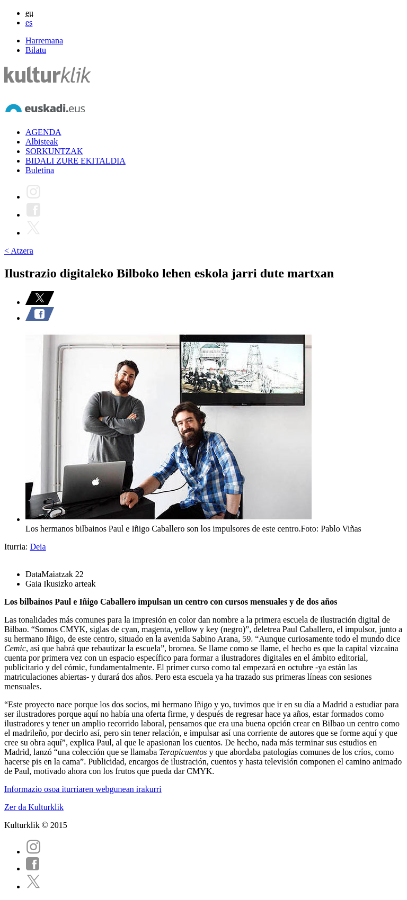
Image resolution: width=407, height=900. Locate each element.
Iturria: (17, 546)
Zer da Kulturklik (34, 807)
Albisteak (41, 141)
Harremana (44, 40)
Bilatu (35, 50)
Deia (38, 546)
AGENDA (43, 132)
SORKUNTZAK (54, 151)
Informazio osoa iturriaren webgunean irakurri (83, 789)
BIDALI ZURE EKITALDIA (75, 160)
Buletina (39, 170)
